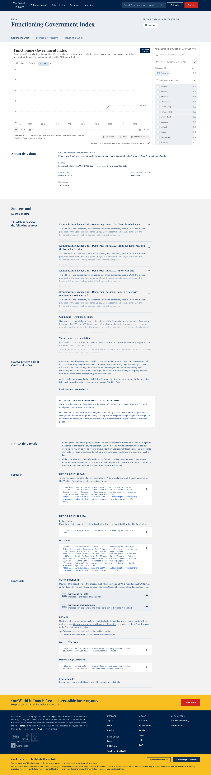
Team (141, 742)
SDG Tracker (113, 753)
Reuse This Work (74, 38)
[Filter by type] (176, 80)
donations (50, 763)
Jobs (141, 747)
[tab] (20, 63)
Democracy (150, 25)
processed (102, 166)
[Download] (108, 137)
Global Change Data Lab (53, 724)
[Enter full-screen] (140, 137)
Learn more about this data (73, 135)
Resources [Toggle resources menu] (76, 5)
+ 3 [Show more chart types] (51, 63)
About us (143, 728)
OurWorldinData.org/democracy (26, 138)
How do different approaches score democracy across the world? (123, 143)
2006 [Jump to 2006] (23, 129)
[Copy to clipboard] (143, 488)
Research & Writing (180, 728)
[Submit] (162, 5)
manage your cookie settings (112, 769)
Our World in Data (19, 5)
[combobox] (144, 5)
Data (53, 5)
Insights (62, 5)
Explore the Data (20, 38)
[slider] (29, 129)
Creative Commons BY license (84, 462)
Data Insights (177, 732)
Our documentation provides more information (94, 630)
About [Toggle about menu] (89, 5)
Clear (194, 68)
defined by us (110, 413)
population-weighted (81, 416)
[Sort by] (173, 62)
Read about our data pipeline (73, 389)
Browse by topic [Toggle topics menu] (39, 5)
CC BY (42, 138)
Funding (142, 737)
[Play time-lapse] (16, 129)
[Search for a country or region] (176, 55)
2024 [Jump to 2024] (146, 129)
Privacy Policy (91, 769)
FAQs (39, 736)
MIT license (20, 733)
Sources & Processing (47, 38)
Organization (145, 732)
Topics (110, 728)
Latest (110, 748)
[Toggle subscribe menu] (175, 5)
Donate (191, 5)
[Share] (122, 137)
